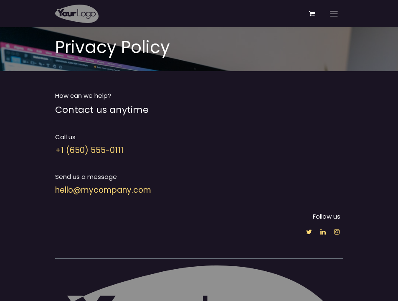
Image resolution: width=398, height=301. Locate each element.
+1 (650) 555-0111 (89, 150)
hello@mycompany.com (103, 190)
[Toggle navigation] (333, 13)
